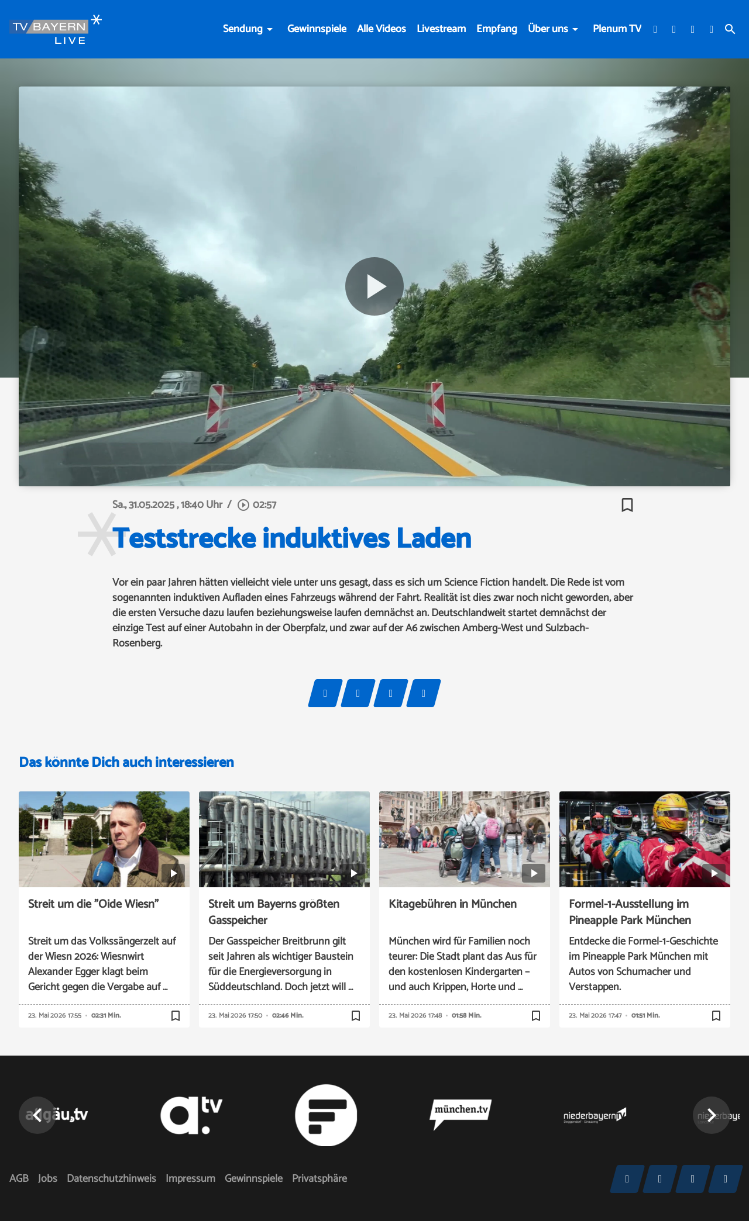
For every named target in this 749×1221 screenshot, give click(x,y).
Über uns (548, 29)
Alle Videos (381, 29)
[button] (711, 1115)
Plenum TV (617, 29)
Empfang (496, 29)
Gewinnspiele (316, 29)
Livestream (441, 29)
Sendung (243, 29)
